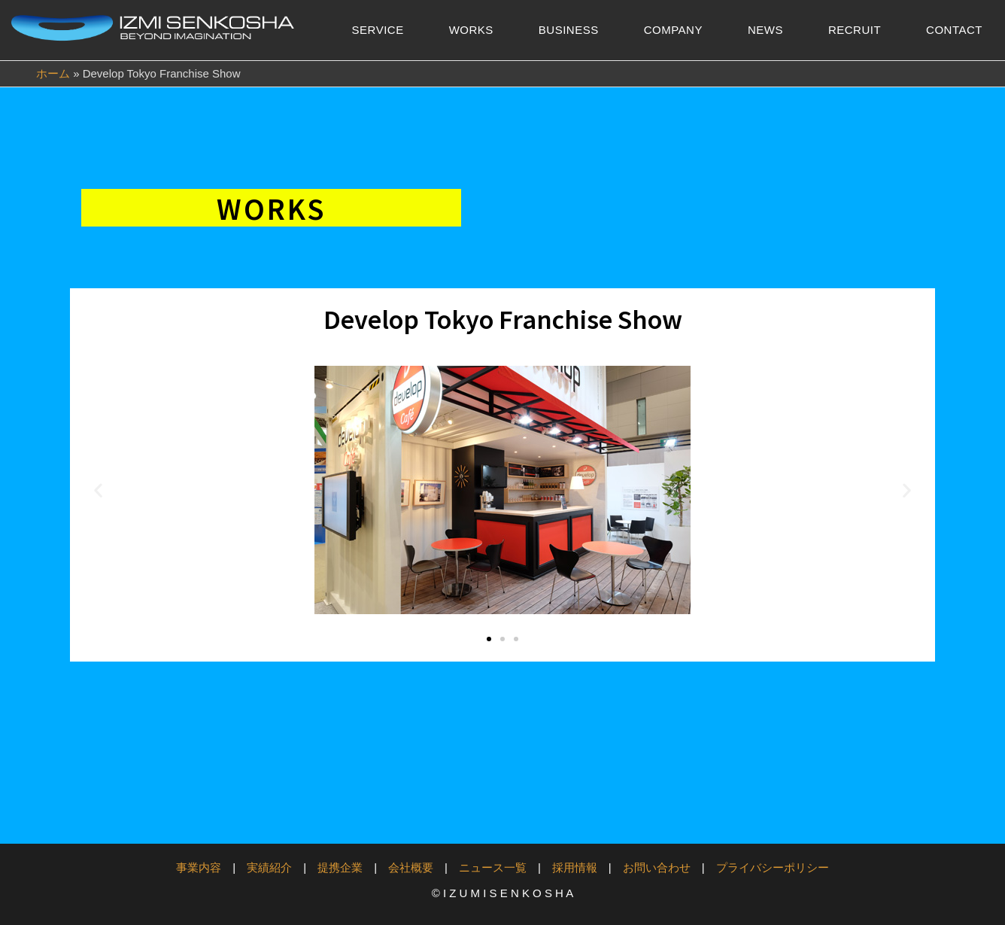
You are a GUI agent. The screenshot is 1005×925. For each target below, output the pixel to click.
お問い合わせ (657, 867)
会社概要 (410, 867)
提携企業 (340, 867)
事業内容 (198, 867)
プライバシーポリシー (772, 867)
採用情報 (574, 867)
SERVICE (378, 29)
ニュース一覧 (493, 867)
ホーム (53, 73)
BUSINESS (569, 29)
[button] (98, 490)
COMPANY (673, 29)
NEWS (765, 29)
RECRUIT (854, 29)
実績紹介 (269, 867)
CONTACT (954, 29)
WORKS (471, 29)
